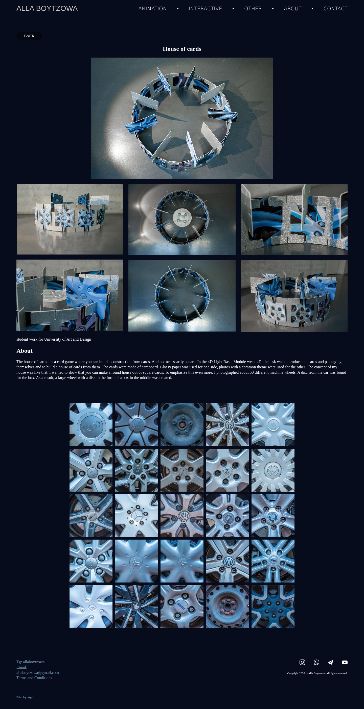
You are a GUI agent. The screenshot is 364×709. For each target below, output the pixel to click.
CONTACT (336, 8)
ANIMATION (152, 8)
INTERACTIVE (205, 8)
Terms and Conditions (34, 678)
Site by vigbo (25, 697)
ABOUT (293, 8)
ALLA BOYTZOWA (47, 8)
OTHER (253, 8)
